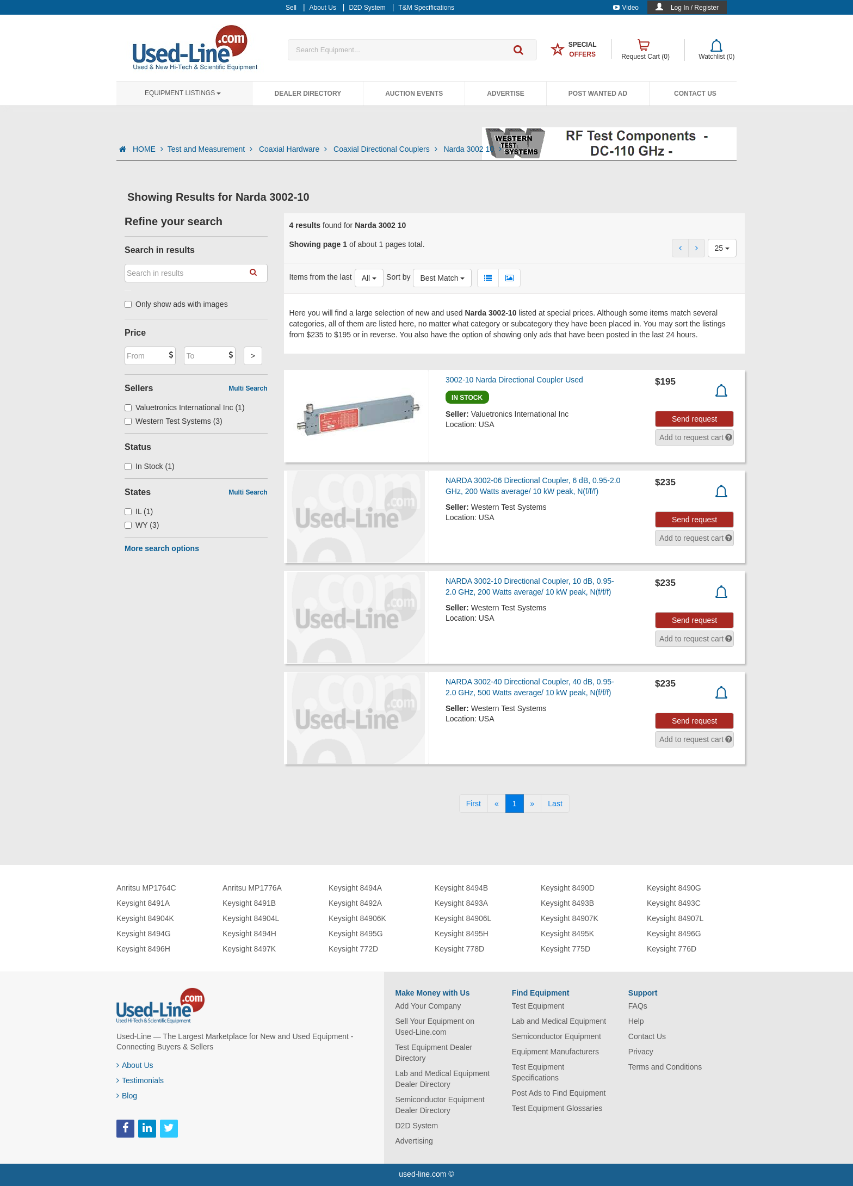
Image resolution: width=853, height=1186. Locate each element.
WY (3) (142, 525)
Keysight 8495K (567, 933)
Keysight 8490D (568, 888)
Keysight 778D (459, 948)
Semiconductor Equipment (556, 1036)
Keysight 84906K (357, 918)
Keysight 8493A (461, 903)
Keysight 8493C (674, 903)
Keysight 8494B (461, 888)
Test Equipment (538, 1006)
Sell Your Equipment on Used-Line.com (435, 1026)
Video (626, 7)
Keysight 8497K (249, 948)
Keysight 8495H (462, 933)
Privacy (640, 1051)
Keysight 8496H (143, 948)
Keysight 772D (353, 948)
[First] (473, 803)
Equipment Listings (183, 93)
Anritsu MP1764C (146, 888)
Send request (694, 419)
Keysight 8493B (567, 903)
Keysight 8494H (249, 933)
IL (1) (139, 511)
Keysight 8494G (143, 933)
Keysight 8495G (356, 933)
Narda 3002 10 (472, 149)
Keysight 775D (565, 948)
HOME (148, 149)
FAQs (637, 1006)
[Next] (532, 803)
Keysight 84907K (569, 918)
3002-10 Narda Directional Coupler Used (514, 379)
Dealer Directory (307, 93)
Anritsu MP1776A (252, 888)
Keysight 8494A (355, 888)
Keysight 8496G (674, 933)
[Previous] (496, 803)
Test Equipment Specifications (538, 1072)
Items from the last (320, 277)
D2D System (416, 1125)
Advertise (505, 93)
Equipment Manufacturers (555, 1051)
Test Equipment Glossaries (557, 1108)
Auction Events (414, 93)
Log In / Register (695, 7)
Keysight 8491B (249, 903)
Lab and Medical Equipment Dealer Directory (442, 1079)
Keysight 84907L (675, 918)
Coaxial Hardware (294, 149)
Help (636, 1021)
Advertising (414, 1140)
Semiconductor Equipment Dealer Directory (440, 1105)
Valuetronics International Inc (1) (185, 407)
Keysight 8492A (355, 903)
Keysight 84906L (463, 918)
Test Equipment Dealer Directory (434, 1053)
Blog (126, 1095)
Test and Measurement (211, 149)
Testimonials (140, 1080)
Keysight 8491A (143, 903)
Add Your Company (428, 1006)
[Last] (555, 803)
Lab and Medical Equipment (559, 1021)
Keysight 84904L (250, 918)
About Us (134, 1065)
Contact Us (695, 93)
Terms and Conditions (665, 1067)
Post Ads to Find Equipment (559, 1093)
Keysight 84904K (145, 918)
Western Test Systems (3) (173, 421)
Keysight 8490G (674, 888)
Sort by (398, 277)
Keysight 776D (671, 948)
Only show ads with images (176, 304)
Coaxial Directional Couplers (386, 149)
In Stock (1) (150, 466)
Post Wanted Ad (597, 93)
